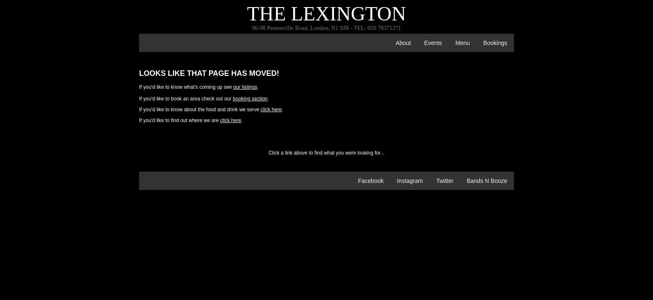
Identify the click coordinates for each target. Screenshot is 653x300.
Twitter (444, 181)
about (403, 43)
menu (462, 43)
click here (271, 109)
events (433, 43)
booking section (250, 99)
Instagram (410, 181)
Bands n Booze (487, 181)
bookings (495, 43)
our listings (245, 87)
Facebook (371, 181)
